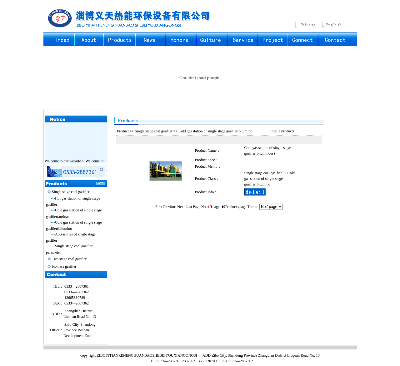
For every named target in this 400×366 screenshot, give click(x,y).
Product (123, 131)
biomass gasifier (64, 266)
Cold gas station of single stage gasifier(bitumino (215, 131)
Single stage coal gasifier (70, 192)
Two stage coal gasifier (69, 259)
